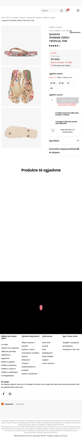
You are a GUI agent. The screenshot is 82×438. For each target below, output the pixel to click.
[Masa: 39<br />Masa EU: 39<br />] (51, 88)
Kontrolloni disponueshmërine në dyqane (64, 150)
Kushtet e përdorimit (29, 374)
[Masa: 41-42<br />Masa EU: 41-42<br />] (61, 83)
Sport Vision (5, 17)
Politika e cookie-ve (8, 369)
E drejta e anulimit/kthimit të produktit (29, 366)
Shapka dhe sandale (34, 17)
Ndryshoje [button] (20, 404)
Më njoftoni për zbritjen (62, 65)
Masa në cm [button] (67, 77)
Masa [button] (59, 77)
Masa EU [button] (52, 77)
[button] (52, 11)
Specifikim (64, 140)
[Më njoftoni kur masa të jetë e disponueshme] (74, 83)
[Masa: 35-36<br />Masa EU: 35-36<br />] (52, 83)
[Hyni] (66, 10)
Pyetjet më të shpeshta (10, 348)
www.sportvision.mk (25, 436)
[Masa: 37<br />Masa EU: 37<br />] (68, 83)
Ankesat (25, 356)
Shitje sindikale (47, 356)
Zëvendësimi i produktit (30, 353)
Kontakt (45, 346)
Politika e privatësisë (8, 365)
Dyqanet (45, 360)
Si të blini (4, 344)
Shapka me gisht (49, 17)
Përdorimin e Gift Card (71, 349)
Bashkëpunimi (47, 353)
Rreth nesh (46, 342)
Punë (44, 349)
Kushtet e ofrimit (28, 349)
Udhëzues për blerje (8, 351)
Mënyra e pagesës (8, 362)
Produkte (14, 17)
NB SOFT (43, 436)
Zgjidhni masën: (56, 74)
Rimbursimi (26, 360)
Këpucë (22, 17)
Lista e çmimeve (48, 363)
